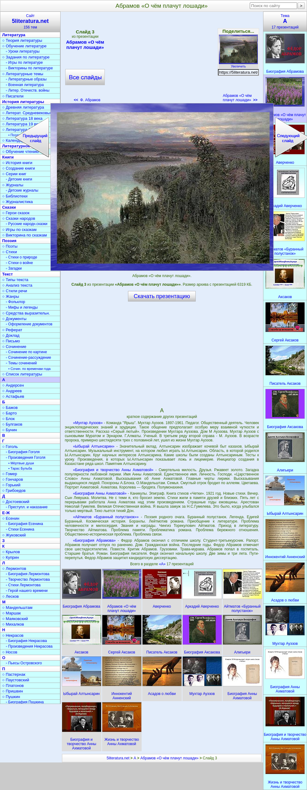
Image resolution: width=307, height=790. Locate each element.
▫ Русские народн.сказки (26, 224)
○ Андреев (12, 390)
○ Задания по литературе (25, 57)
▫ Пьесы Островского (24, 663)
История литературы (23, 101)
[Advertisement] (162, 58)
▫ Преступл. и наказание (27, 507)
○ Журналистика (17, 201)
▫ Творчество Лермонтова (28, 579)
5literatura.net (118, 758)
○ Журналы (12, 185)
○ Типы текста (15, 279)
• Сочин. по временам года (29, 369)
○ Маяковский (15, 618)
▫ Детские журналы (22, 190)
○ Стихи (9, 252)
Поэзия (9, 240)
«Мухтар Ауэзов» (88, 423)
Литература (13, 35)
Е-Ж (6, 512)
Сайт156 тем (30, 21)
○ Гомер (9, 473)
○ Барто (9, 413)
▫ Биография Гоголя (23, 452)
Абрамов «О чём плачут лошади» (85, 44)
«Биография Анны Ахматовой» (99, 493)
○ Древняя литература (23, 107)
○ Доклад (10, 335)
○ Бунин (9, 430)
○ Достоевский (15, 501)
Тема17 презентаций (285, 21)
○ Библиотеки (15, 196)
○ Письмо (11, 341)
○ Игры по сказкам (19, 229)
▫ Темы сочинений (21, 363)
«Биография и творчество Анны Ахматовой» (113, 470)
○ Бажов (10, 407)
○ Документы (14, 318)
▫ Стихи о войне (19, 263)
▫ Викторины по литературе (29, 68)
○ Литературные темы (22, 74)
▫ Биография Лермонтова (27, 574)
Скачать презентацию (162, 296)
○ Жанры (10, 296)
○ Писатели (12, 96)
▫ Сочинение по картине (26, 352)
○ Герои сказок (16, 213)
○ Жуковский (14, 535)
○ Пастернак (13, 674)
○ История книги (17, 162)
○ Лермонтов (14, 568)
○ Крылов (11, 551)
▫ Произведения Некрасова (29, 646)
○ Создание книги (18, 168)
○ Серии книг (14, 173)
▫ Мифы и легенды (22, 307)
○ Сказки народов (18, 218)
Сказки (9, 207)
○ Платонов (13, 685)
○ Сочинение (14, 346)
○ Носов (9, 652)
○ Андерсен (13, 385)
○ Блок (8, 418)
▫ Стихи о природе (21, 257)
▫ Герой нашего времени (27, 590)
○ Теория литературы (22, 40)
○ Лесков (10, 596)
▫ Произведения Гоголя (25, 457)
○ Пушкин (11, 696)
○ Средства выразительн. (26, 313)
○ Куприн (10, 557)
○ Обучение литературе (24, 46)
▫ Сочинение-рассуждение (28, 357)
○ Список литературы (22, 374)
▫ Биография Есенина (24, 524)
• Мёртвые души (21, 463)
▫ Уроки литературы (23, 51)
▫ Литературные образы (26, 79)
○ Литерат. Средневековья (27, 113)
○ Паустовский (15, 680)
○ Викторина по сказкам (24, 235)
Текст (7, 274)
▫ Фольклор (15, 302)
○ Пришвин (12, 691)
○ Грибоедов (14, 490)
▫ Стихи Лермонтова (23, 585)
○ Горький (11, 485)
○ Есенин (10, 518)
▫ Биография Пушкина (25, 702)
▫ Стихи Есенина (20, 529)
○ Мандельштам (17, 607)
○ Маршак (11, 613)
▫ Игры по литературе (24, 62)
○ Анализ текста (17, 285)
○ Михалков (13, 624)
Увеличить (238, 64)
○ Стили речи (14, 291)
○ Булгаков (12, 424)
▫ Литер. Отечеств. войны (27, 90)
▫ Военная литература (25, 85)
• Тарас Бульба (20, 468)
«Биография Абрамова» (94, 540)
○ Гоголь (10, 446)
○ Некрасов (12, 635)
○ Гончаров (12, 479)
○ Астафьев (13, 396)
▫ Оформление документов (29, 324)
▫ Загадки (14, 268)
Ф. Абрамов (87, 100)
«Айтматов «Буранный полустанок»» (106, 517)
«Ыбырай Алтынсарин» (93, 446)
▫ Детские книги (19, 179)
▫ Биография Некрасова (26, 641)
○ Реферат (12, 330)
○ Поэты (10, 246)
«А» (163, 564)
